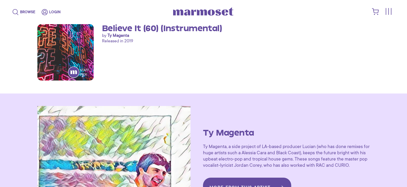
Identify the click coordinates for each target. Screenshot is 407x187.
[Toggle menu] (388, 11)
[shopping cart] (375, 14)
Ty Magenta (118, 35)
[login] (51, 12)
